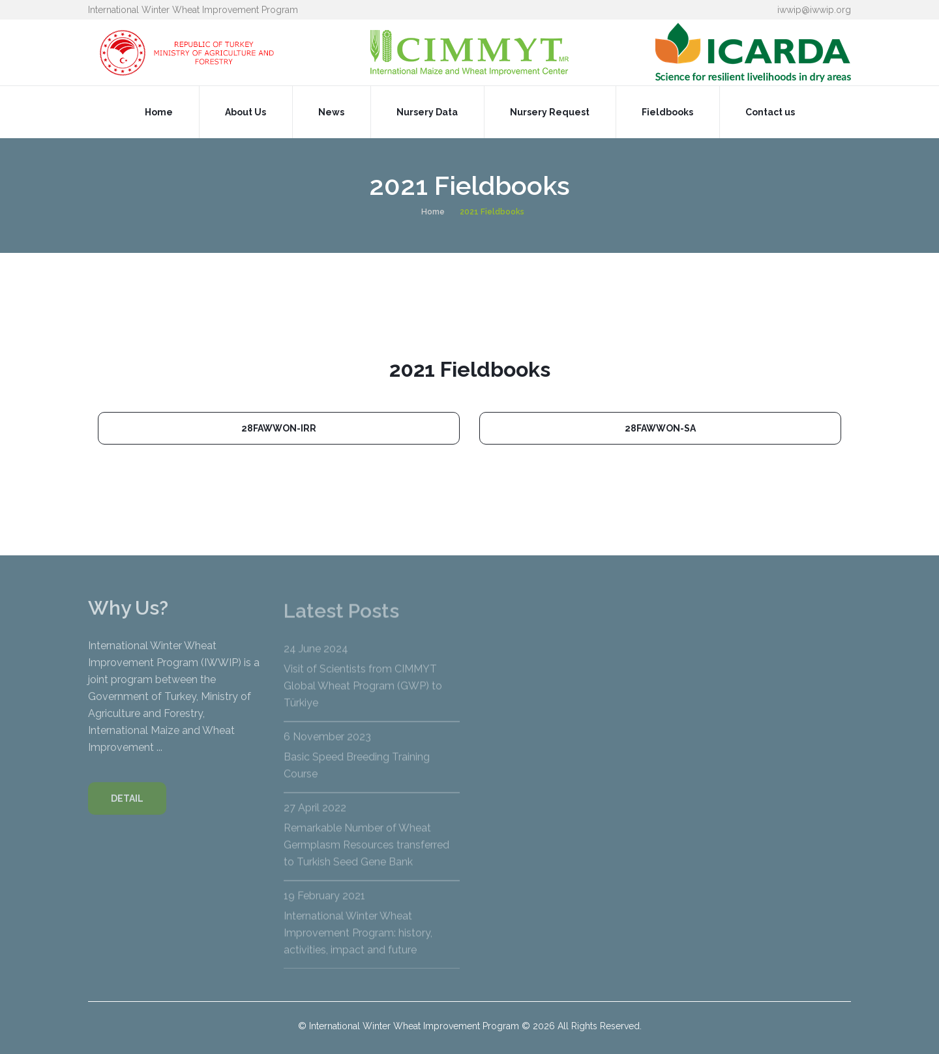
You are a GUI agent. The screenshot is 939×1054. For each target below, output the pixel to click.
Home (159, 112)
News (331, 112)
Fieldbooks (667, 112)
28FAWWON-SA (660, 428)
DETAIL (127, 807)
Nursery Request (549, 112)
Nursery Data (427, 112)
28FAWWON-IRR (278, 428)
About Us (245, 112)
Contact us (770, 112)
